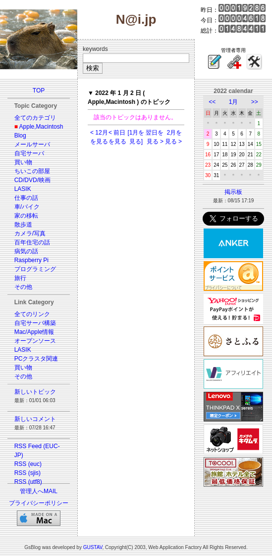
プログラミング (35, 269)
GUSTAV (93, 547)
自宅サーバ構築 (35, 323)
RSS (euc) (28, 464)
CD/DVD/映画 (32, 180)
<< (212, 101)
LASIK (22, 188)
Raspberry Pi (31, 260)
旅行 (20, 278)
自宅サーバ (29, 153)
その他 (23, 286)
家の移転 (26, 215)
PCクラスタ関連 (36, 358)
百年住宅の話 (32, 242)
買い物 (23, 162)
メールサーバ (32, 144)
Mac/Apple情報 (34, 331)
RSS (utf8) (28, 481)
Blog (20, 135)
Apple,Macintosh (41, 126)
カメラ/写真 (30, 233)
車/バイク (27, 206)
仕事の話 (26, 197)
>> (254, 101)
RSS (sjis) (27, 472)
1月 (233, 101)
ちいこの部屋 (32, 171)
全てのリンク (32, 314)
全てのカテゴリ (35, 117)
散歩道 (23, 224)
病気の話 (26, 251)
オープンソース (35, 340)
